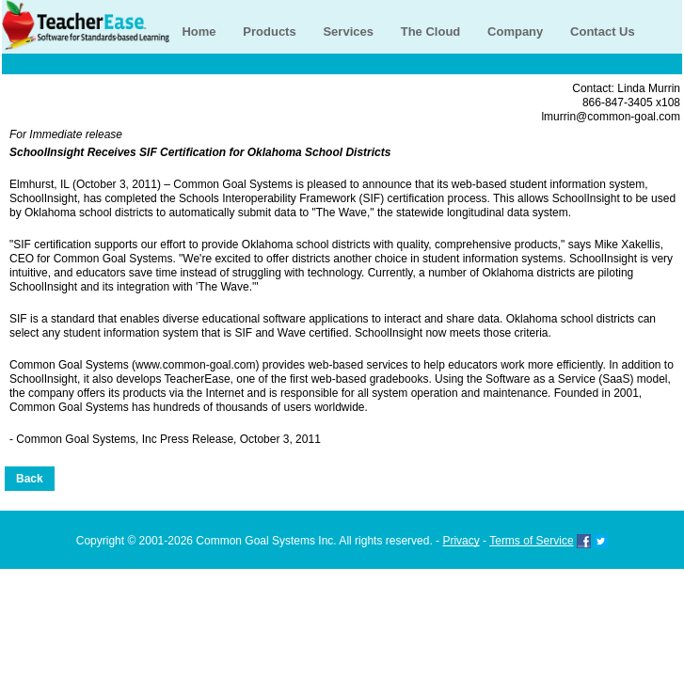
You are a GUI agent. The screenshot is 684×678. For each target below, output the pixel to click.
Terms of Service (531, 540)
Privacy (460, 540)
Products (269, 31)
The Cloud (431, 31)
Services (348, 31)
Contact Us (602, 31)
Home (198, 31)
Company (515, 31)
